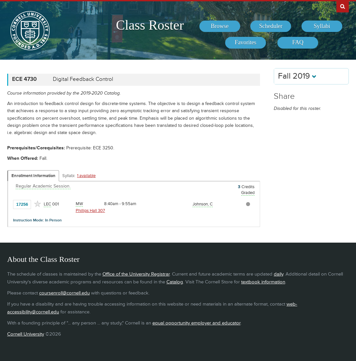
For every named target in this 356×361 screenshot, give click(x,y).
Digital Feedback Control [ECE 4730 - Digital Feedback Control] (83, 79)
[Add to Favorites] (37, 203)
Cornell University (25, 334)
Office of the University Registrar (136, 274)
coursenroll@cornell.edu (64, 293)
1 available (86, 175)
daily (278, 274)
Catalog (174, 282)
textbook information (263, 282)
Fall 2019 (297, 76)
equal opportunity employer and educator (196, 323)
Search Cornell (342, 6)
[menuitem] (219, 26)
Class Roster (150, 25)
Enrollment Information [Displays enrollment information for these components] (33, 175)
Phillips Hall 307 (90, 210)
